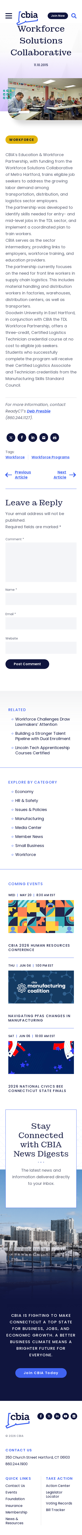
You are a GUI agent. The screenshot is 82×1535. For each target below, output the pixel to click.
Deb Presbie (39, 411)
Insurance (14, 1505)
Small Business (29, 845)
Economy (24, 791)
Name (11, 589)
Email (10, 614)
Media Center (28, 827)
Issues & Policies (31, 809)
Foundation (15, 1498)
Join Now (58, 16)
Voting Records (59, 1503)
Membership (16, 1512)
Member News (29, 836)
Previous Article (23, 475)
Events (11, 1492)
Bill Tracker (55, 1509)
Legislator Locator (54, 1494)
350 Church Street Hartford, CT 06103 (37, 1457)
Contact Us (15, 1485)
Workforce (15, 457)
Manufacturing (29, 818)
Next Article (60, 475)
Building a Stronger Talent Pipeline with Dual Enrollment (42, 736)
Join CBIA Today (41, 1372)
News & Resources (14, 1521)
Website (11, 638)
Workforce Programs (50, 457)
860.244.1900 (16, 1464)
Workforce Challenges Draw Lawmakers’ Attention (42, 722)
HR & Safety (26, 800)
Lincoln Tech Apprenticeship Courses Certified (42, 750)
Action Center (58, 1485)
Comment (14, 539)
